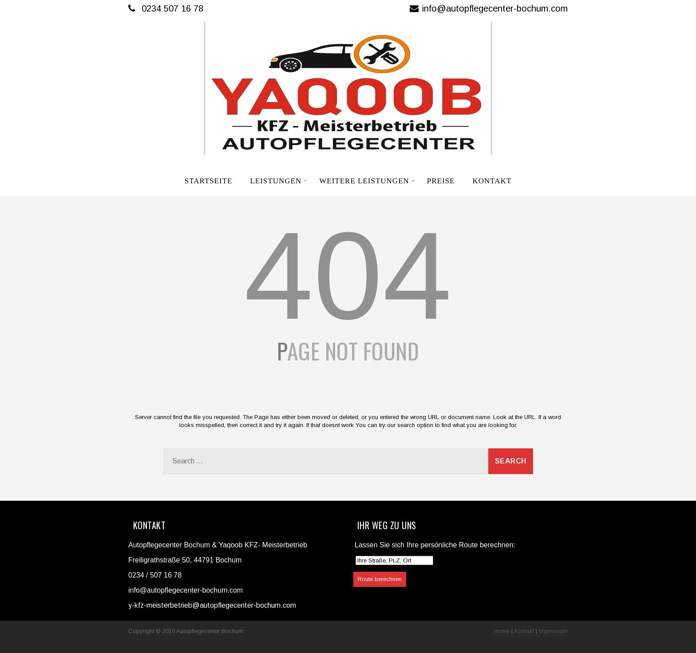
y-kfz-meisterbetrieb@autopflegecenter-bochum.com (212, 605)
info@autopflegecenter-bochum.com (489, 8)
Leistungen (279, 181)
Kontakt (491, 181)
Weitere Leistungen (367, 181)
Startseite (209, 181)
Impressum (553, 631)
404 (348, 275)
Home (502, 631)
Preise (441, 181)
